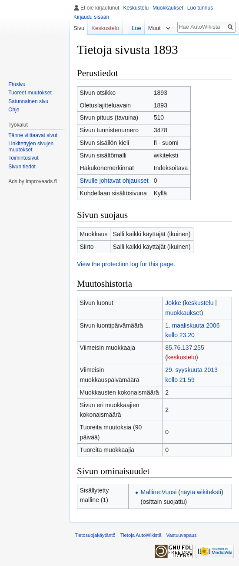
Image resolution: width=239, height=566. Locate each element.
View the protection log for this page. (126, 264)
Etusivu (16, 84)
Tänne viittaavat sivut (32, 135)
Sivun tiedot (22, 167)
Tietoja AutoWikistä (141, 535)
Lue (136, 28)
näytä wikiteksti (200, 492)
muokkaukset (183, 312)
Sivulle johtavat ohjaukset (114, 180)
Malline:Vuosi (159, 492)
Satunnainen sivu (28, 101)
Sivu (78, 28)
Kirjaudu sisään (91, 17)
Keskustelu (136, 8)
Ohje (13, 110)
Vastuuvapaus (181, 535)
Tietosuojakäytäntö (95, 535)
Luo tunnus (200, 8)
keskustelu (199, 302)
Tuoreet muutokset (30, 93)
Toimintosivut (23, 158)
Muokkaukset (168, 8)
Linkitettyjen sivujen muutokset (30, 147)
